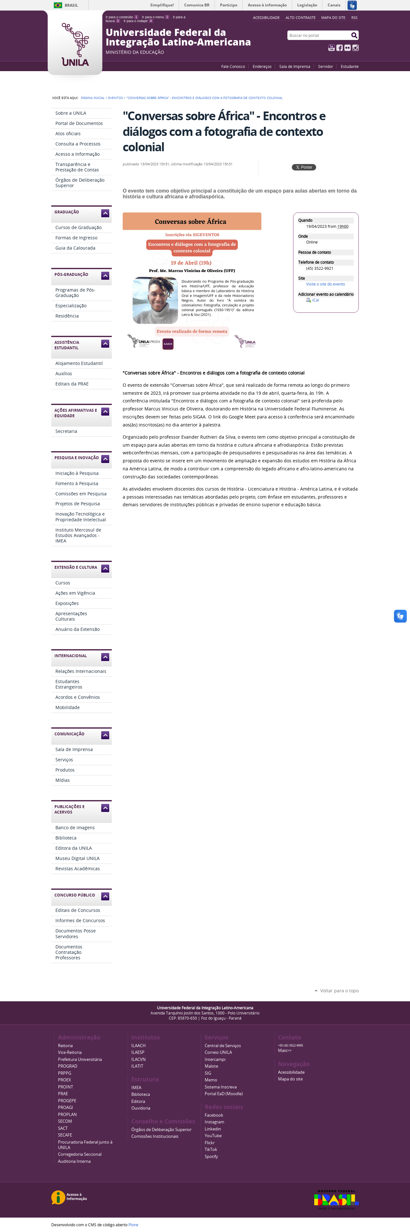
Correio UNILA (218, 1052)
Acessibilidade (291, 1072)
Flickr (347, 48)
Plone (133, 1224)
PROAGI (65, 1107)
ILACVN (138, 1059)
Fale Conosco (233, 66)
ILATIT (137, 1066)
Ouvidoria (140, 1108)
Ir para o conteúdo (122, 17)
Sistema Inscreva (221, 1087)
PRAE (63, 1093)
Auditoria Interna (74, 1161)
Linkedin (213, 1129)
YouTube (331, 48)
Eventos (115, 97)
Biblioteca (140, 1094)
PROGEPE (67, 1101)
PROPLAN (67, 1114)
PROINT (65, 1087)
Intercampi (215, 1059)
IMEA (136, 1087)
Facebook (339, 48)
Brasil (71, 5)
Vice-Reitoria (70, 1052)
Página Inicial (92, 97)
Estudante (350, 66)
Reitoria (65, 1045)
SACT (63, 1128)
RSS (354, 17)
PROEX (64, 1080)
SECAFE (65, 1135)
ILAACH (138, 1045)
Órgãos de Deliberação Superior (161, 1129)
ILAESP (137, 1052)
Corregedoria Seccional (80, 1154)
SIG (208, 1073)
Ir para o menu (155, 17)
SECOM (65, 1121)
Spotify (211, 1156)
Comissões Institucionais (154, 1136)
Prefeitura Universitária (80, 1059)
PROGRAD (67, 1066)
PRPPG (64, 1073)
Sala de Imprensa (294, 66)
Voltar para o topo (339, 991)
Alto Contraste (301, 17)
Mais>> (284, 1050)
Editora (138, 1101)
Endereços (262, 66)
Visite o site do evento (325, 284)
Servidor (325, 66)
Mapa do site (333, 17)
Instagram (355, 48)
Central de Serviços (223, 1045)
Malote (211, 1066)
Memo (211, 1080)
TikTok (211, 1149)
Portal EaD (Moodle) (224, 1093)
